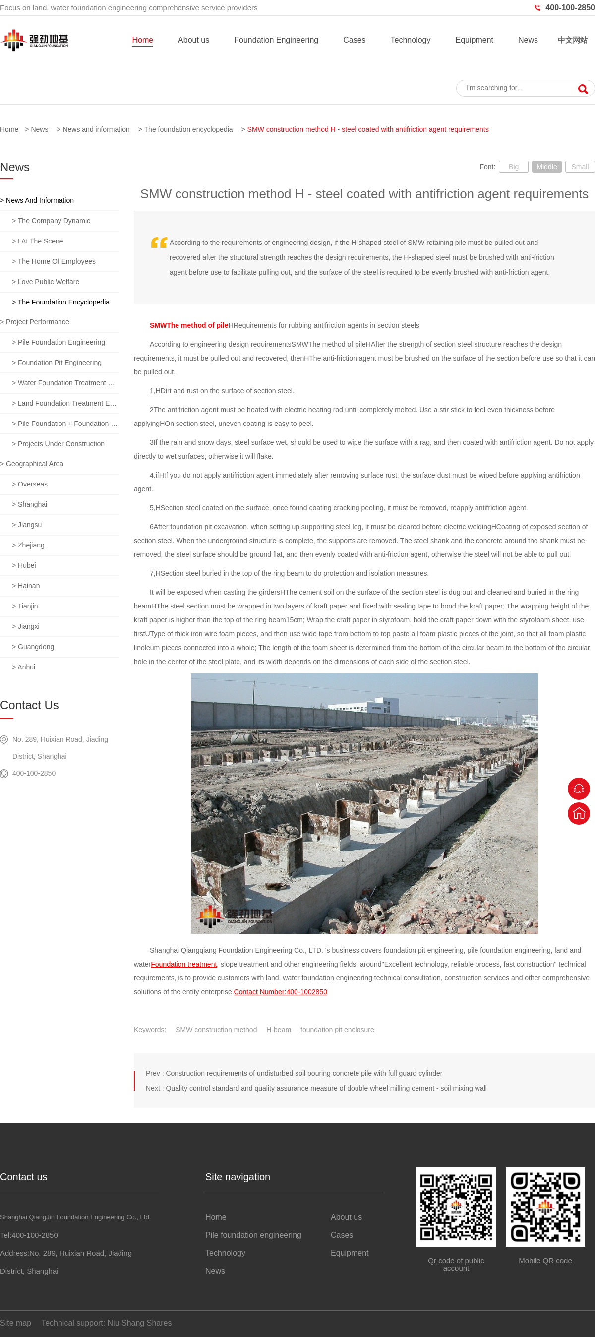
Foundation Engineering (276, 40)
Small (580, 167)
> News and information (37, 200)
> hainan (26, 586)
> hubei (24, 565)
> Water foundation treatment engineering (65, 383)
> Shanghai (29, 504)
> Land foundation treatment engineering (65, 403)
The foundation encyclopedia (188, 129)
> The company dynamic (51, 221)
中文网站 (573, 40)
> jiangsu (27, 525)
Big (514, 167)
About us (193, 40)
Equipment (474, 40)
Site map (15, 1323)
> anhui (23, 667)
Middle (546, 167)
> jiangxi (26, 626)
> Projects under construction (58, 444)
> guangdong (33, 647)
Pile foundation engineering (253, 1235)
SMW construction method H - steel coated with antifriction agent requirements (368, 129)
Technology (411, 40)
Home (142, 40)
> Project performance (34, 322)
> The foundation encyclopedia (61, 302)
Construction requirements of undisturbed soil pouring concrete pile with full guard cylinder (304, 1073)
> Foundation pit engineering (57, 362)
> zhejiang (28, 545)
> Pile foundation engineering (58, 342)
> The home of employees (54, 261)
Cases (354, 40)
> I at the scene (37, 241)
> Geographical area (31, 464)
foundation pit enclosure (337, 1029)
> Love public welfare (45, 282)
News (528, 40)
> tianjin (25, 606)
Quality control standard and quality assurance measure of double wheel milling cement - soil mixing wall (326, 1088)
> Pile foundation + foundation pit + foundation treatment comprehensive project (65, 423)
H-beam (278, 1029)
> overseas (30, 484)
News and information (95, 129)
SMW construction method (216, 1029)
